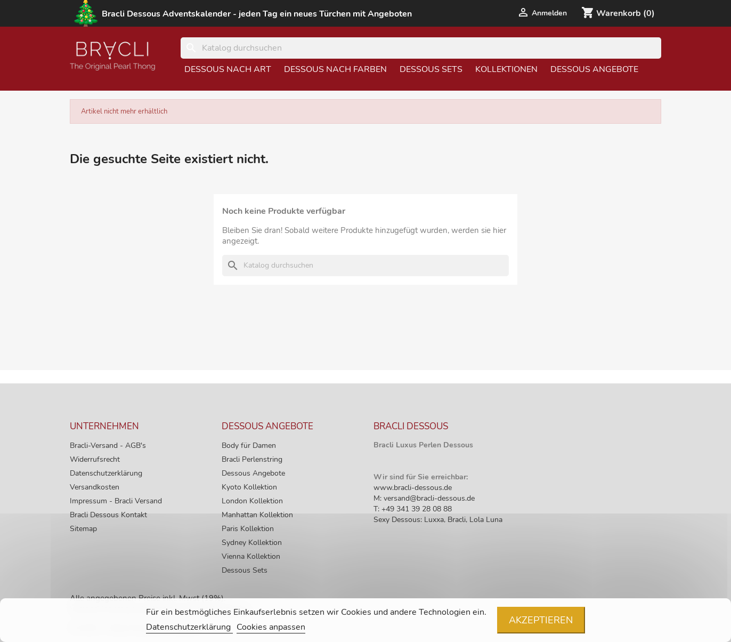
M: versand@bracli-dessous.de (424, 498)
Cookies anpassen (271, 627)
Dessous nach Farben (335, 69)
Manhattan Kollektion (257, 515)
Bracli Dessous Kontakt (108, 515)
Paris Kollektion (248, 529)
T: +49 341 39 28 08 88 (412, 509)
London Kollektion (252, 501)
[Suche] (421, 48)
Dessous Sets (431, 69)
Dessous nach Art (227, 69)
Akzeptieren (541, 620)
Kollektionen (506, 69)
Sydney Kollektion (252, 542)
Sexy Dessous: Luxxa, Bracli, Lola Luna (437, 520)
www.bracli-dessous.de (412, 488)
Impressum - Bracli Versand (116, 501)
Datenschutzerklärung (106, 473)
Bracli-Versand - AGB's (108, 445)
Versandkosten (94, 487)
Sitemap (83, 529)
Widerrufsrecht (95, 459)
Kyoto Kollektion (249, 487)
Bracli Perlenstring (252, 459)
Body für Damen (249, 445)
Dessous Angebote (594, 69)
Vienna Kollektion (251, 556)
